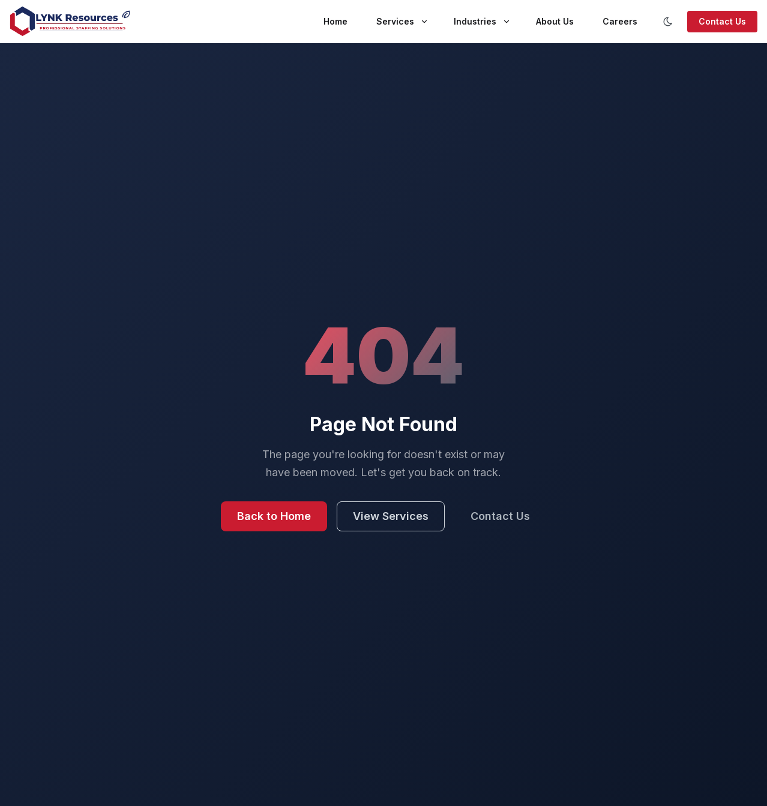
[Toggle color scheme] (668, 21)
